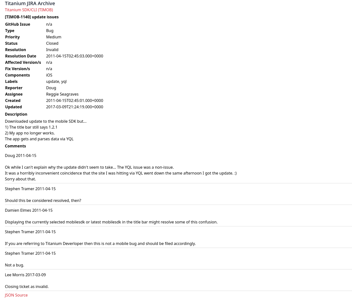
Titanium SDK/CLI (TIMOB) (29, 9)
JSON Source (16, 295)
